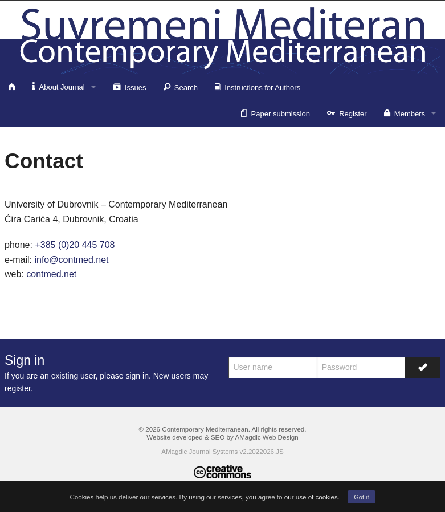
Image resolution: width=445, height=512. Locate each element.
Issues (129, 87)
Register (347, 113)
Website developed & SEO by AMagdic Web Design (222, 437)
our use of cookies (311, 497)
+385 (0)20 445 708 (75, 245)
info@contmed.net (71, 260)
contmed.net (51, 274)
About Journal (58, 86)
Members (404, 113)
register (18, 388)
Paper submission (275, 113)
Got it (361, 497)
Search (181, 87)
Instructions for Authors (257, 87)
